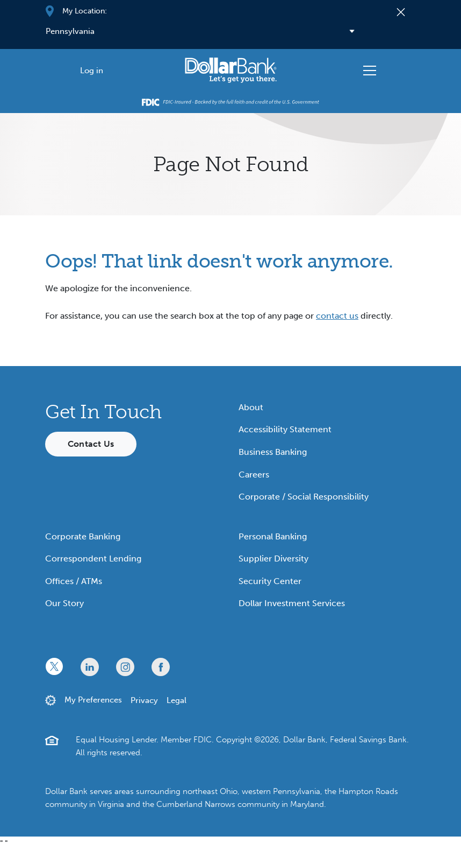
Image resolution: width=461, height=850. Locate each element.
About (251, 407)
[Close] (401, 11)
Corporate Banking (82, 536)
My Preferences (93, 700)
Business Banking (273, 452)
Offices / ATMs (73, 581)
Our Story (64, 603)
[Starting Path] (230, 70)
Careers (254, 474)
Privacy (144, 700)
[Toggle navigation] (369, 70)
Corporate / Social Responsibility (304, 496)
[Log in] (91, 70)
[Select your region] (214, 31)
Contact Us (91, 444)
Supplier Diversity (273, 558)
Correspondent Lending (93, 558)
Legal (176, 700)
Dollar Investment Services (292, 603)
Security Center (270, 581)
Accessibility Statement (285, 429)
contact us (337, 316)
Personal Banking (273, 536)
